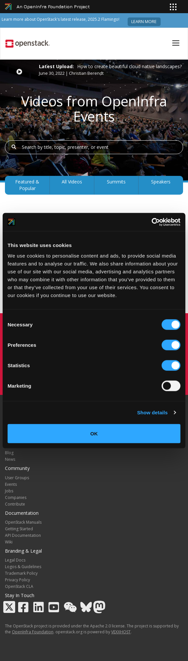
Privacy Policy (17, 580)
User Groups (17, 478)
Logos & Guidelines (23, 566)
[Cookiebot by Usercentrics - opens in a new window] (151, 222)
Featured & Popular (27, 185)
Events (11, 484)
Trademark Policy (21, 573)
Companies (15, 497)
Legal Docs (15, 560)
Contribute (15, 504)
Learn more (144, 21)
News (10, 459)
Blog (9, 452)
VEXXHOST (121, 632)
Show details (152, 412)
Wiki (9, 542)
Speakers (161, 182)
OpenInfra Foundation (32, 632)
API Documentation (23, 535)
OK (94, 433)
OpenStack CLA (19, 586)
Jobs (9, 491)
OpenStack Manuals (23, 522)
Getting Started (19, 529)
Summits (116, 182)
